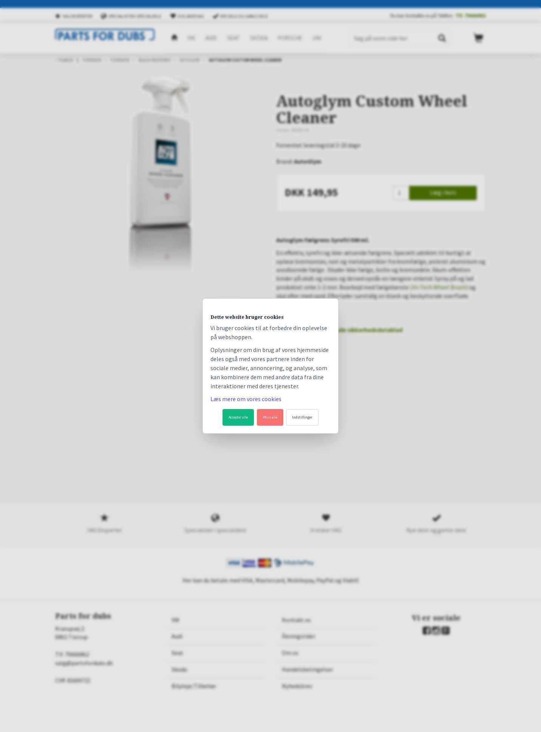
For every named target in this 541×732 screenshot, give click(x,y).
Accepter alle (238, 417)
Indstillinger (302, 417)
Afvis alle (270, 417)
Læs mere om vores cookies (245, 399)
